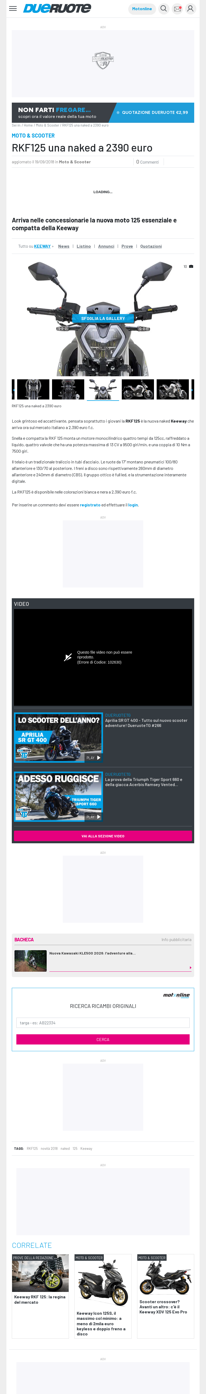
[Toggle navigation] (13, 8)
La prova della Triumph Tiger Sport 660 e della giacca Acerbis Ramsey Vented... (143, 779)
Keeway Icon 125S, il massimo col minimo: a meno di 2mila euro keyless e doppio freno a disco (101, 1323)
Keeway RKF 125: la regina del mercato (39, 1299)
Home (28, 125)
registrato (90, 504)
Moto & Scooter (47, 125)
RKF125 (32, 1148)
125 (75, 1148)
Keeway (86, 1148)
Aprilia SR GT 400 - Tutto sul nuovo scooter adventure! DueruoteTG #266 (146, 720)
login (133, 504)
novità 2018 (49, 1148)
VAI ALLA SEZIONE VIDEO (103, 836)
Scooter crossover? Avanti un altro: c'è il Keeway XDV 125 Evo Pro (163, 1306)
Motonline (142, 8)
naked (65, 1148)
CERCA (103, 1039)
